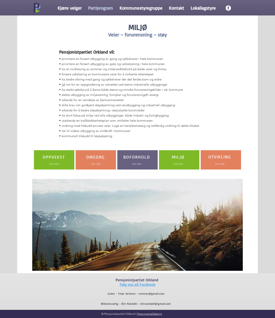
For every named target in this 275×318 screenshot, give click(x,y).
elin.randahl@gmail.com (155, 303)
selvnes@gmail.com (151, 293)
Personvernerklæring (149, 313)
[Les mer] (54, 164)
